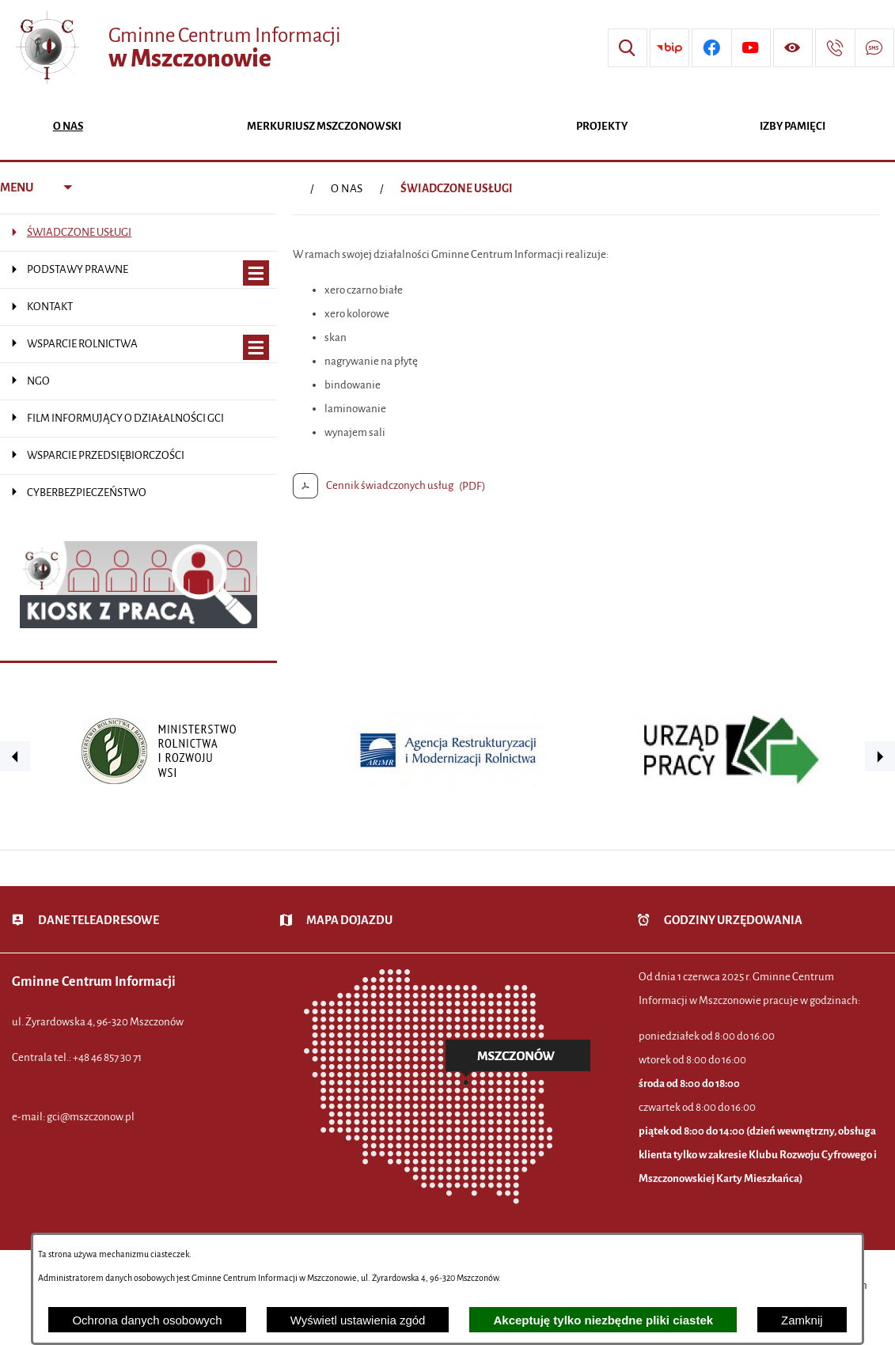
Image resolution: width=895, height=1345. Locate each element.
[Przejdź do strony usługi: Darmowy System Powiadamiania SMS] (874, 48)
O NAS (346, 189)
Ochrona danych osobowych (147, 1320)
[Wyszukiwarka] (627, 48)
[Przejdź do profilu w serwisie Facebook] (711, 48)
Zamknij (802, 1320)
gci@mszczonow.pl (91, 1117)
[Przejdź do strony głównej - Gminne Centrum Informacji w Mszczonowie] (176, 48)
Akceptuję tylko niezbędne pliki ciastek (603, 1320)
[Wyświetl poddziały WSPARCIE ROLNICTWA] (256, 348)
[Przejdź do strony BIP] (669, 48)
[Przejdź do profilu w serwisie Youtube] (751, 48)
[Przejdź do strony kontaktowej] (835, 48)
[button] (15, 756)
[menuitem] (67, 128)
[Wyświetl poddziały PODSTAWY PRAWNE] (256, 273)
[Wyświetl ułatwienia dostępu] (793, 48)
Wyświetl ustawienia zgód (358, 1320)
